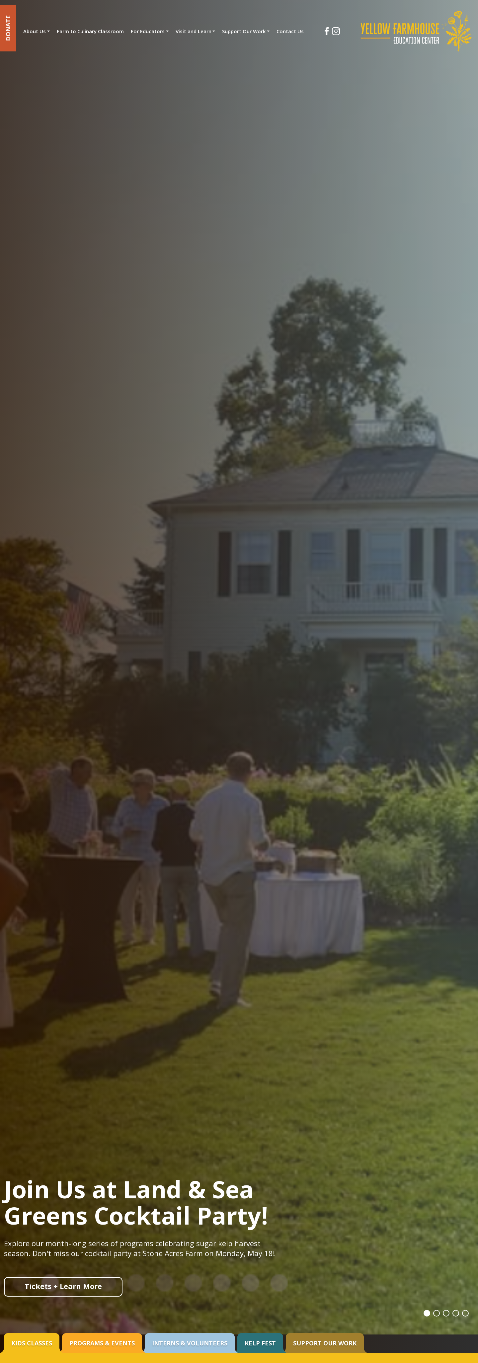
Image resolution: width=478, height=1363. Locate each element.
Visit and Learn (193, 31)
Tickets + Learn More (63, 1286)
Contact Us (290, 31)
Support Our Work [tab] (325, 1343)
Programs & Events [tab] (102, 1343)
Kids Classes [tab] (31, 1343)
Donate (8, 28)
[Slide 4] (454, 1313)
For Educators (148, 31)
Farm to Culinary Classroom (90, 31)
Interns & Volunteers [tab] (189, 1343)
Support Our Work (244, 31)
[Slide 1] (424, 1313)
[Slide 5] (465, 1313)
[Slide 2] (434, 1313)
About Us (34, 31)
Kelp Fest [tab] (260, 1343)
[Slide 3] (444, 1313)
